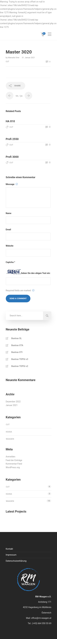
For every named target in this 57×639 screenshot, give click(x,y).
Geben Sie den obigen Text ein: (35, 273)
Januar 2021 (12, 405)
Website (10, 246)
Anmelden (10, 456)
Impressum (11, 555)
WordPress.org (13, 467)
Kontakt (9, 549)
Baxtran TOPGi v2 (19, 366)
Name (8, 213)
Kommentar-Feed (14, 464)
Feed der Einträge (14, 460)
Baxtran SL (16, 338)
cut (7, 61)
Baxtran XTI (17, 352)
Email (8, 229)
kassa (9, 432)
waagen (10, 439)
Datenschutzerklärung (16, 561)
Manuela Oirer (14, 58)
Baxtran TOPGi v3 (19, 359)
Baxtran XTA (17, 345)
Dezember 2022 (13, 401)
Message (12, 184)
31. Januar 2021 (28, 58)
